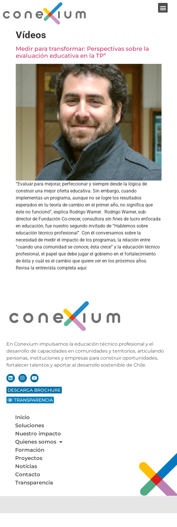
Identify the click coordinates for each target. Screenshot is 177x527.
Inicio (22, 417)
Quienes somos (38, 442)
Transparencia (34, 482)
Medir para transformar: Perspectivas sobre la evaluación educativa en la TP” (82, 52)
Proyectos (28, 458)
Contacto (27, 474)
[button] (163, 8)
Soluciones (29, 425)
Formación (29, 450)
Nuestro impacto (38, 433)
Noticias (26, 466)
